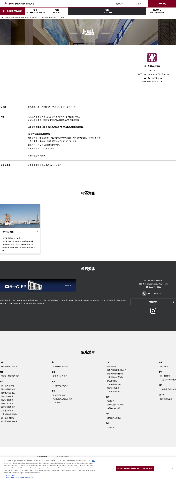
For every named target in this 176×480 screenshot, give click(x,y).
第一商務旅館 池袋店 (9, 421)
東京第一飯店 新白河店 (10, 376)
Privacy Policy (10, 475)
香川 (160, 372)
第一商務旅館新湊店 (12, 11)
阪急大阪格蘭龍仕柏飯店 (116, 370)
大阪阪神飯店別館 (114, 384)
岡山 (107, 414)
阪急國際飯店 (112, 367)
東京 (1, 381)
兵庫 (107, 397)
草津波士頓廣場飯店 (60, 386)
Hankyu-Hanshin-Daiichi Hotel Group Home (14, 17)
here (93, 461)
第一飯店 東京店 (7, 386)
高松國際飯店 (165, 376)
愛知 (53, 372)
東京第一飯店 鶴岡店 (9, 367)
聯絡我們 (153, 302)
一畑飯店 (110, 427)
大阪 (107, 362)
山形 (1, 362)
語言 (139, 4)
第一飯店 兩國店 (7, 418)
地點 (78, 11)
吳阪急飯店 (164, 367)
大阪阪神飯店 (112, 381)
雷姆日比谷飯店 (7, 396)
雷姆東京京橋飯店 (8, 393)
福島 (1, 372)
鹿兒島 (161, 395)
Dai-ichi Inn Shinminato (48, 17)
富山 (53, 362)
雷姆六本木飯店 (7, 404)
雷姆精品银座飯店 (8, 389)
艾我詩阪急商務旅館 (9, 414)
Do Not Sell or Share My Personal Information (134, 469)
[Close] (172, 468)
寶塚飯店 (110, 401)
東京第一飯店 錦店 (60, 376)
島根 (107, 423)
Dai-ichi (34, 17)
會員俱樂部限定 (63, 457)
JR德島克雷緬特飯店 (168, 389)
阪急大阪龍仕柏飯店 (115, 374)
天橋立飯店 (57, 402)
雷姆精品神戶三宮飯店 (115, 405)
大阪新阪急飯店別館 (115, 377)
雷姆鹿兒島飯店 (166, 399)
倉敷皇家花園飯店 (114, 418)
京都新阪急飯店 (59, 395)
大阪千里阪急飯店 (114, 391)
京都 (53, 391)
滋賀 (53, 381)
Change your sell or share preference (19, 477)
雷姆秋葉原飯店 (7, 400)
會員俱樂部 (120, 4)
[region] (88, 468)
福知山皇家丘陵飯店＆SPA (63, 399)
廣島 (160, 362)
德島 (160, 385)
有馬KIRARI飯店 (113, 408)
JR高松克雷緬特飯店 (168, 380)
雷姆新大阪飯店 (113, 388)
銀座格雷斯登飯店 (8, 407)
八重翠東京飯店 (7, 411)
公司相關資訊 (42, 457)
